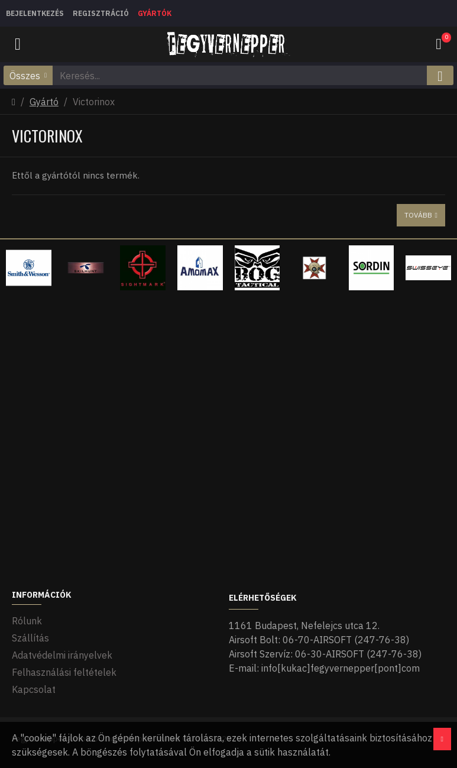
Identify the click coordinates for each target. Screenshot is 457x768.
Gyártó (44, 102)
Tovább (418, 214)
